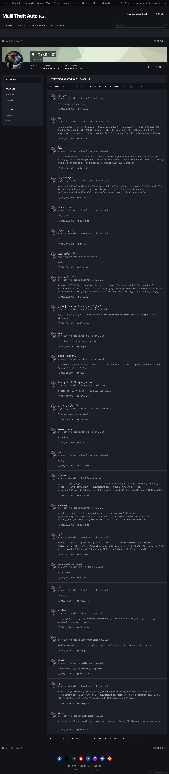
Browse (8, 25)
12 (110, 86)
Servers (86, 3)
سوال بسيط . (65, 428)
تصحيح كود (63, 95)
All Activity (11, 79)
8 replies (82, 442)
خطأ (60, 118)
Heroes (65, 3)
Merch (96, 3)
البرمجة (104, 98)
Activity (21, 25)
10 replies (83, 577)
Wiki (48, 3)
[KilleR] (83, 256)
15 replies (83, 495)
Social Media (57, 25)
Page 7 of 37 (136, 86)
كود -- (61, 451)
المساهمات (102, 309)
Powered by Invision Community (84, 769)
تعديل (61, 659)
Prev (57, 86)
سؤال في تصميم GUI (69, 405)
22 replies (83, 627)
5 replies (82, 267)
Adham (83, 309)
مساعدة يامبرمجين (68, 253)
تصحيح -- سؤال (66, 177)
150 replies (83, 396)
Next (116, 86)
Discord (16, 3)
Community (28, 3)
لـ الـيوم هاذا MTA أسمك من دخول (76, 382)
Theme (72, 765)
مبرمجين (62, 475)
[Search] (127, 25)
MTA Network (37, 25)
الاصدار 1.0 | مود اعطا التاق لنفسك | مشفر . (81, 306)
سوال (61, 332)
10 (100, 86)
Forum (40, 3)
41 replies (83, 673)
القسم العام (101, 385)
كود (60, 586)
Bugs (56, 3)
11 (105, 86)
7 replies (82, 346)
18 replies (83, 323)
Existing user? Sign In (138, 14)
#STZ (83, 567)
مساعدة (62, 610)
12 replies (83, 197)
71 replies (83, 465)
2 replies (82, 419)
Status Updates (13, 94)
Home (6, 3)
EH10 (83, 385)
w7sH (83, 663)
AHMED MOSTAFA (89, 408)
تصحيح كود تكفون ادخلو (70, 563)
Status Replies (12, 100)
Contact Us (85, 765)
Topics (9, 115)
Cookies (97, 765)
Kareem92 (85, 98)
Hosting (75, 3)
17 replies (83, 601)
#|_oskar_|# (64, 98)
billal (82, 613)
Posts (8, 120)
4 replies (82, 109)
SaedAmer (85, 121)
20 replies (83, 138)
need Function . (67, 355)
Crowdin (106, 3)
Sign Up (160, 14)
